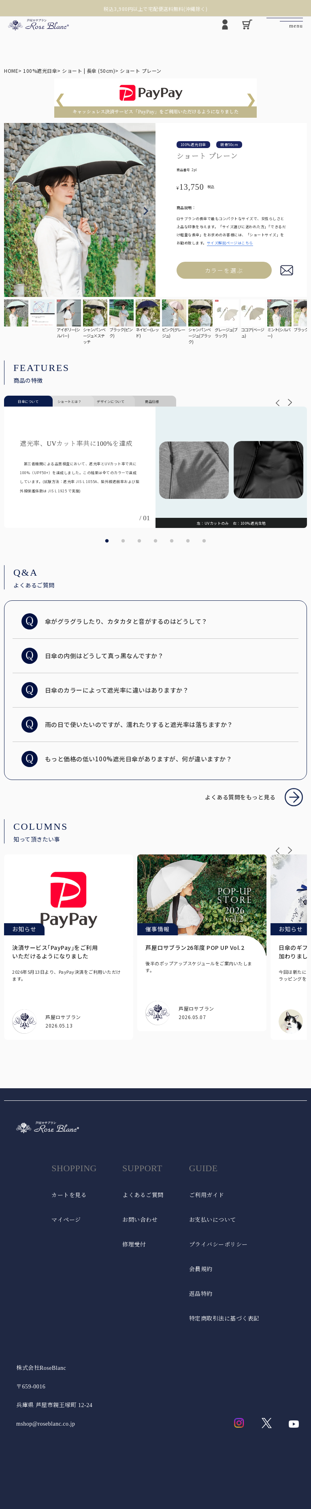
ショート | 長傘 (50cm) (88, 70)
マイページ (66, 1220)
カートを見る (69, 1195)
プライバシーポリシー (218, 1245)
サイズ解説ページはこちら (230, 243)
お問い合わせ (140, 1220)
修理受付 (134, 1245)
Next (146, 211)
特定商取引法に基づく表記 (224, 1319)
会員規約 (201, 1269)
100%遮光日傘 (40, 70)
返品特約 (201, 1294)
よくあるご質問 (143, 1195)
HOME (11, 70)
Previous (14, 211)
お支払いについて (212, 1220)
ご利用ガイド (206, 1195)
